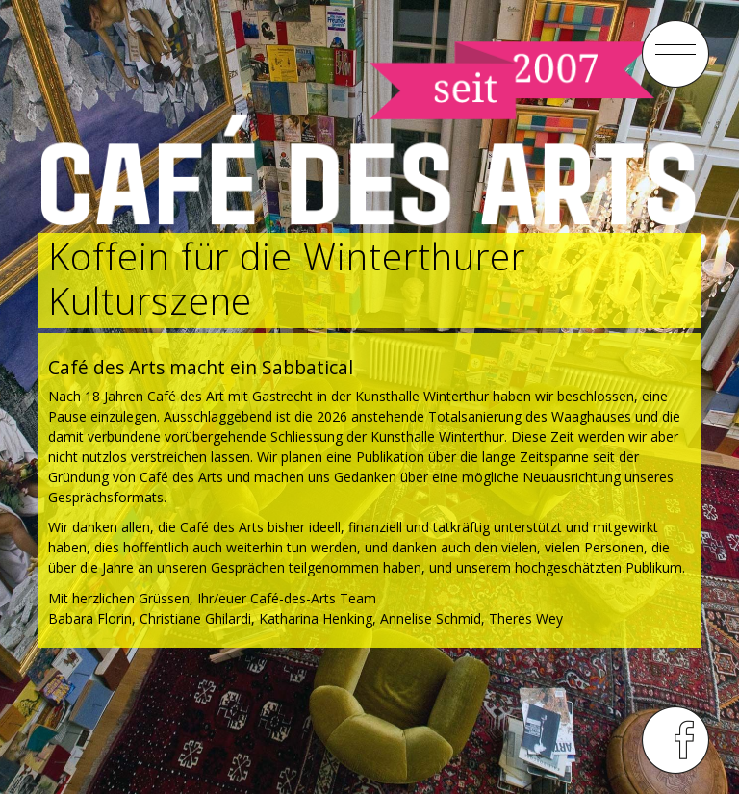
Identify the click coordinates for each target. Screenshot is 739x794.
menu (675, 54)
